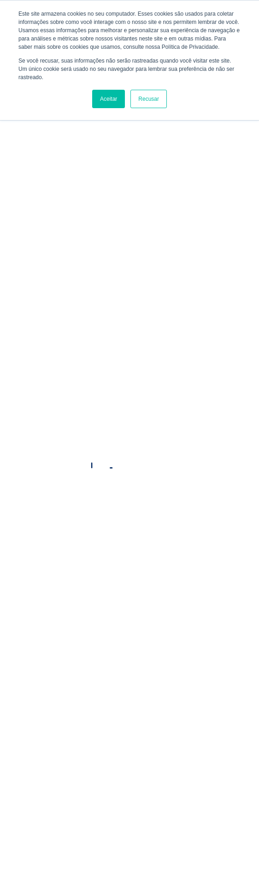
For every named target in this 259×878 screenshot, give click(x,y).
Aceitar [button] (108, 99)
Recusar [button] (148, 99)
